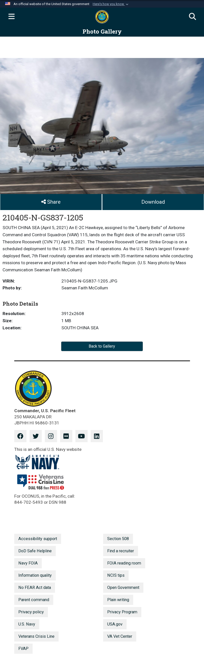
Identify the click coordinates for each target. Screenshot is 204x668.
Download (153, 202)
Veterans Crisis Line (36, 636)
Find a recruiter (120, 550)
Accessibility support (37, 538)
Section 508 (118, 538)
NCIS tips (116, 575)
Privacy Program (122, 612)
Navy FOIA (28, 563)
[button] (111, 4)
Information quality (35, 575)
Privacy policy (31, 612)
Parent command (33, 599)
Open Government (123, 587)
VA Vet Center (119, 636)
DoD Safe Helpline (35, 550)
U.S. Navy (26, 624)
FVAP (23, 648)
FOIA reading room (124, 563)
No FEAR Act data (34, 587)
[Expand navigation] (11, 17)
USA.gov (115, 624)
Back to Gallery (102, 346)
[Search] (192, 17)
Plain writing (118, 599)
